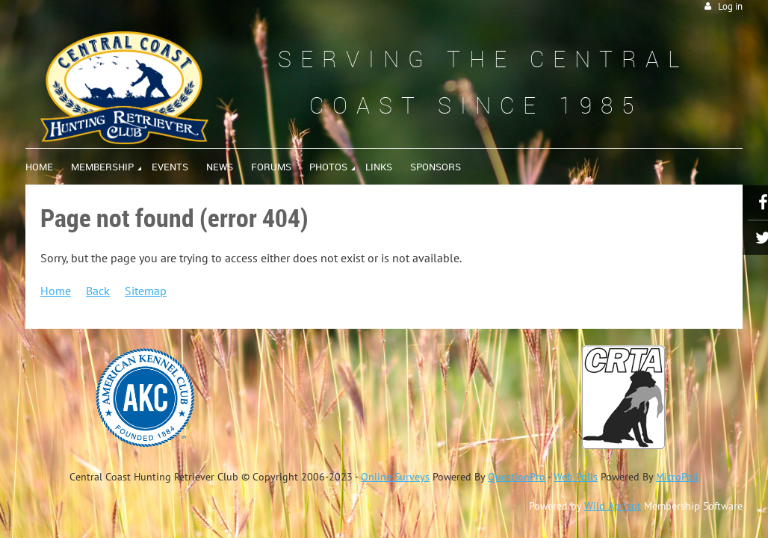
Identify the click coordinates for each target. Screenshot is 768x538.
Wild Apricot (612, 506)
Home (55, 290)
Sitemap (146, 290)
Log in (730, 6)
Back (98, 290)
